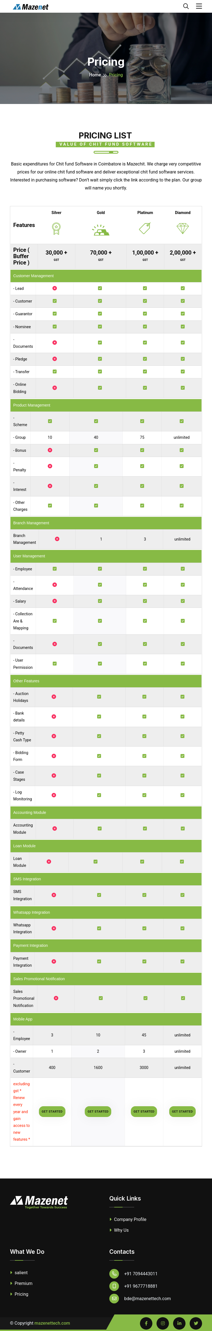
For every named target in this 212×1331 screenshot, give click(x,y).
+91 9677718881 (133, 1286)
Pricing (19, 1294)
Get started (52, 1111)
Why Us (119, 1230)
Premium (21, 1283)
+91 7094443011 (133, 1274)
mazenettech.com (52, 1323)
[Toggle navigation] (199, 6)
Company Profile (127, 1219)
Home (95, 74)
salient (19, 1272)
